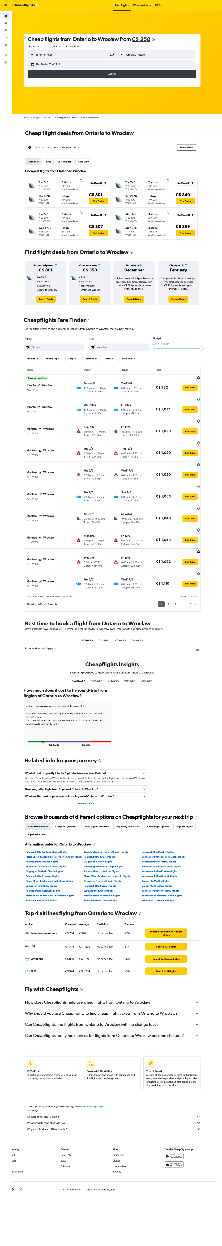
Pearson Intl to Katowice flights (48, 852)
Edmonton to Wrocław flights (163, 861)
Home (31, 117)
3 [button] (180, 565)
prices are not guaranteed (99, 1068)
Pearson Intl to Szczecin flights (105, 861)
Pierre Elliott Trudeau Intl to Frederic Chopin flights (59, 818)
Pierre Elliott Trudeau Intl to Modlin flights (112, 837)
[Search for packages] (5, 37)
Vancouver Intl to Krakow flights (164, 832)
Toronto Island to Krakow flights (106, 832)
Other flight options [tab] (163, 787)
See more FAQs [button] (91, 764)
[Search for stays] (5, 23)
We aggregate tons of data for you (119, 1084)
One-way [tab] (88, 161)
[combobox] (41, 46)
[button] (6, 5)
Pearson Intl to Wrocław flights (164, 823)
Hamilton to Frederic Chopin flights (166, 827)
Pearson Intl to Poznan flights (105, 847)
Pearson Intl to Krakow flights (105, 818)
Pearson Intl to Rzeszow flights (47, 837)
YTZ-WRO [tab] (125, 601)
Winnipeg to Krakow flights (104, 852)
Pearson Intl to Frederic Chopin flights (51, 813)
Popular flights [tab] (189, 787)
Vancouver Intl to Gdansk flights (164, 837)
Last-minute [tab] (69, 161)
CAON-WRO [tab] (84, 642)
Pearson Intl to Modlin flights (162, 813)
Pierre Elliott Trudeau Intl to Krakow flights (54, 842)
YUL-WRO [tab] (108, 601)
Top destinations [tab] (42, 795)
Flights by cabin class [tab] (133, 787)
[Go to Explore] (5, 45)
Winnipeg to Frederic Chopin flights (108, 827)
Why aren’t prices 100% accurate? (119, 1090)
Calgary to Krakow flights (103, 823)
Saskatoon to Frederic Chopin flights (167, 857)
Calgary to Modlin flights (160, 842)
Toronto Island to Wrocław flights (107, 857)
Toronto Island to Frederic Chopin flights (111, 813)
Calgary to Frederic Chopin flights (49, 832)
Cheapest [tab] (38, 161)
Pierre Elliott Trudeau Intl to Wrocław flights (55, 857)
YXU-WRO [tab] (142, 601)
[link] (51, 299)
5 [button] (195, 565)
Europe (41, 117)
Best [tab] (53, 161)
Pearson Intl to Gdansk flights (47, 823)
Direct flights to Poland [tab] (101, 787)
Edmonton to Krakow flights (46, 847)
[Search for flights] (5, 15)
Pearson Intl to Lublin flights (46, 861)
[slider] (206, 348)
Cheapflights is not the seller (119, 1078)
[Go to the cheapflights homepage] (25, 5)
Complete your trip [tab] (70, 787)
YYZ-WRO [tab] (92, 601)
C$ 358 (146, 39)
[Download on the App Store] (179, 1126)
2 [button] (173, 565)
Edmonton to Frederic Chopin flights (51, 827)
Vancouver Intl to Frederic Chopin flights (169, 818)
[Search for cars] (5, 30)
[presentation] (158, 39)
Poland (52, 117)
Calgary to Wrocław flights (162, 847)
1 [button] (166, 565)
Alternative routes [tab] (43, 787)
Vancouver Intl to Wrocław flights (165, 852)
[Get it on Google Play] (179, 1118)
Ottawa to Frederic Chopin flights (107, 842)
